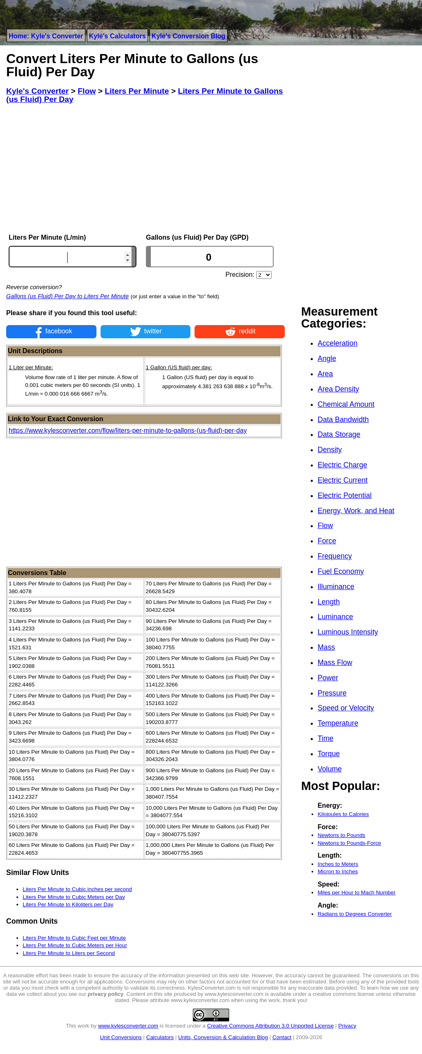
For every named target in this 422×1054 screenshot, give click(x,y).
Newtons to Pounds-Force (349, 843)
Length (329, 602)
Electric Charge (342, 465)
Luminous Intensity (348, 632)
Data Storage (339, 434)
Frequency (335, 556)
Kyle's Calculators (117, 36)
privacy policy (106, 994)
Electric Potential (345, 495)
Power (328, 678)
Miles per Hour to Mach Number (357, 892)
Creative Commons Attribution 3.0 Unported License (270, 1026)
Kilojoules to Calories (343, 814)
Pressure (332, 693)
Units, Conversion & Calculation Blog (223, 1037)
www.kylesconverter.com (128, 1026)
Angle (327, 358)
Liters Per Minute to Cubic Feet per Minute (74, 938)
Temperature (338, 723)
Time (325, 738)
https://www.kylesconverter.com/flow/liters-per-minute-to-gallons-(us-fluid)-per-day (128, 430)
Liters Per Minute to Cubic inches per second (77, 889)
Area (325, 374)
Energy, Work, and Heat (356, 511)
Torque (329, 754)
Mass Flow (335, 662)
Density (330, 450)
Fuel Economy (341, 571)
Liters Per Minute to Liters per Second (69, 953)
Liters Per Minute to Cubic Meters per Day (74, 897)
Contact (281, 1037)
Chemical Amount (346, 404)
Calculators (160, 1037)
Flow (325, 525)
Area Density (338, 389)
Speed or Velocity (346, 708)
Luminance (335, 617)
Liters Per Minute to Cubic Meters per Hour (75, 945)
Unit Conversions (120, 1037)
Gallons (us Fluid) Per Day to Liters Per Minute (67, 296)
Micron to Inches (338, 871)
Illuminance (336, 586)
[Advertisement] (145, 168)
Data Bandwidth (343, 419)
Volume (330, 769)
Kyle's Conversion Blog (188, 36)
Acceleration (338, 343)
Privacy (347, 1026)
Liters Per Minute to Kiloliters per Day (68, 904)
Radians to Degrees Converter (355, 914)
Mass (326, 647)
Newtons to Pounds (342, 835)
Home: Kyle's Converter (46, 36)
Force (327, 541)
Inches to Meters (338, 864)
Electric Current (343, 480)
